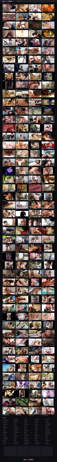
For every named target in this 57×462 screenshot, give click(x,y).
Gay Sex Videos (47, 430)
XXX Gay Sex (47, 422)
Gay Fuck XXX (26, 440)
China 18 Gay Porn (48, 432)
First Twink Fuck (16, 432)
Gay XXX (4, 419)
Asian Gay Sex (26, 430)
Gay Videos (7, 1)
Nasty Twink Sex (26, 435)
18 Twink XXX (16, 419)
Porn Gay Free (5, 424)
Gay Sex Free (16, 442)
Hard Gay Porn (37, 435)
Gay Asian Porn (47, 443)
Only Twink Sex (5, 437)
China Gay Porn (16, 427)
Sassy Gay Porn (47, 419)
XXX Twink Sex (37, 442)
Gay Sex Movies (47, 440)
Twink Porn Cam (26, 442)
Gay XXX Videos (16, 435)
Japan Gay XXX (26, 443)
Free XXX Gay (5, 432)
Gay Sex (15, 440)
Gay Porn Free (16, 443)
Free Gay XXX (47, 425)
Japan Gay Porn (37, 419)
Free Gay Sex (16, 430)
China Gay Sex (5, 427)
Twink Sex (4, 422)
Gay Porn (4, 425)
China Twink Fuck (47, 424)
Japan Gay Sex (37, 443)
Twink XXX (15, 424)
